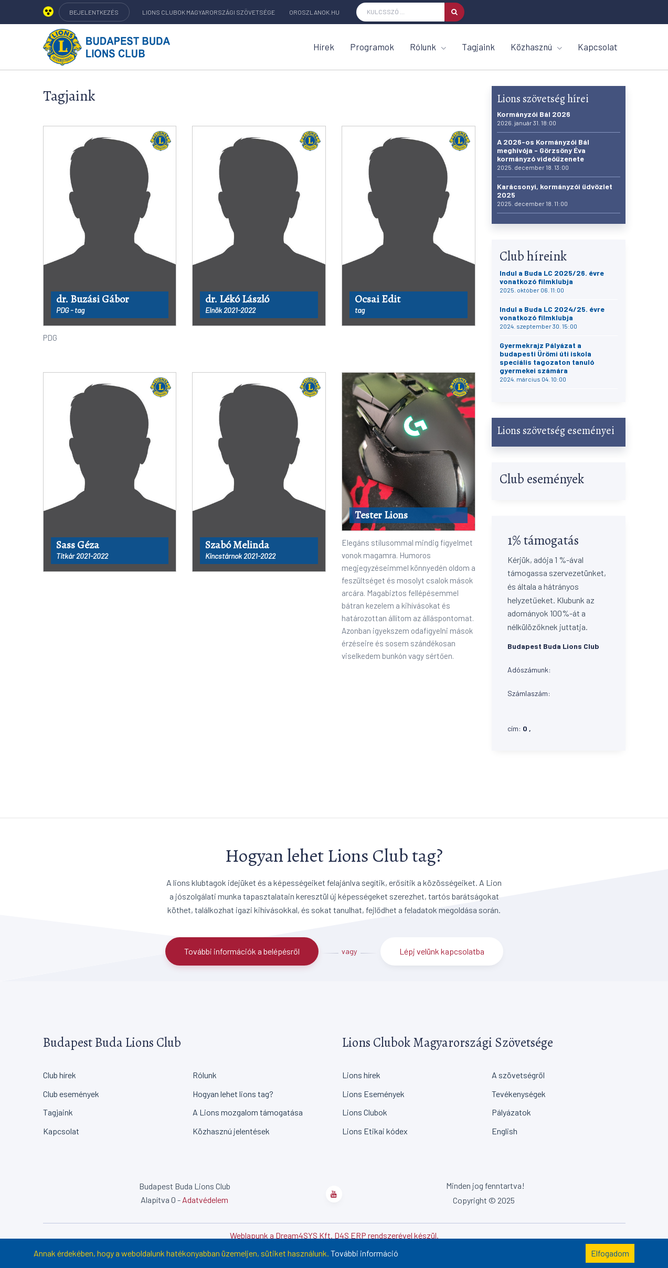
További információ (364, 1253)
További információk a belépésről (242, 951)
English (504, 1131)
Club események (71, 1094)
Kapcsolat (598, 46)
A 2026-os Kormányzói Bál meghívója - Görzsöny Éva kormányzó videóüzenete (543, 154)
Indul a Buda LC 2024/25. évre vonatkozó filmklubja (552, 317)
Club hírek (59, 1075)
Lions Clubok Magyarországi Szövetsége (208, 12)
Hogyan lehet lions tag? (233, 1094)
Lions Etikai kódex (375, 1131)
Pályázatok (511, 1112)
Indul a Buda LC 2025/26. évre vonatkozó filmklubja (552, 281)
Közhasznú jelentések (231, 1131)
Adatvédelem (205, 1200)
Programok (372, 46)
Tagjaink (478, 46)
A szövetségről (518, 1075)
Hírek (323, 46)
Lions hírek (361, 1075)
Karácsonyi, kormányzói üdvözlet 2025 (554, 194)
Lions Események (373, 1094)
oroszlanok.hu (314, 12)
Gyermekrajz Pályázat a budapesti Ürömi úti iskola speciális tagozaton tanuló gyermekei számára (547, 362)
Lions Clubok (364, 1112)
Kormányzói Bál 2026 (533, 118)
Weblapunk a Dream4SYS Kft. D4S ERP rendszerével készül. (334, 1235)
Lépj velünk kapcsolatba (441, 951)
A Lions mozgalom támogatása (248, 1112)
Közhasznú (536, 46)
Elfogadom (610, 1253)
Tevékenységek (519, 1094)
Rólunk (428, 46)
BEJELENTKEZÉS (94, 12)
